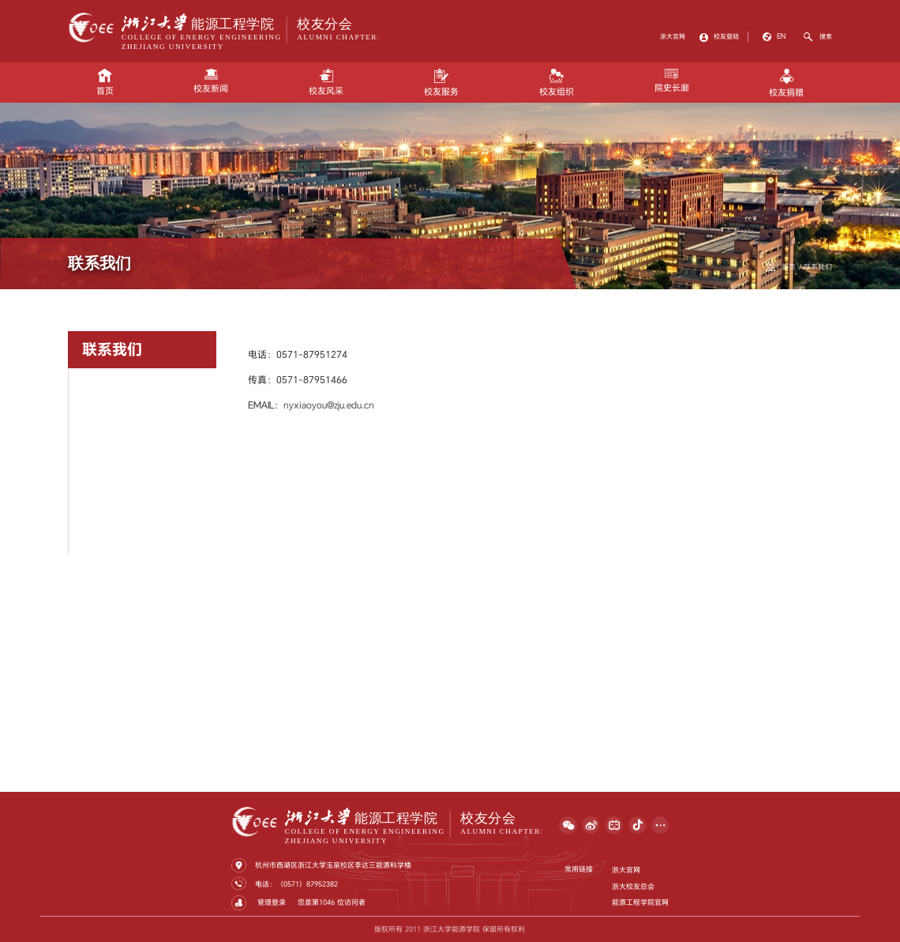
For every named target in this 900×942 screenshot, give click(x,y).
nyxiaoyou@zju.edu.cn (328, 405)
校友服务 (441, 83)
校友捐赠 (786, 83)
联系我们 (818, 266)
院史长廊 (671, 81)
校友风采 (326, 82)
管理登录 (270, 902)
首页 (105, 82)
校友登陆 (726, 36)
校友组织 (556, 83)
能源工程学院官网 (640, 902)
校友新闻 (210, 81)
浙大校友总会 (633, 886)
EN (781, 36)
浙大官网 (672, 36)
